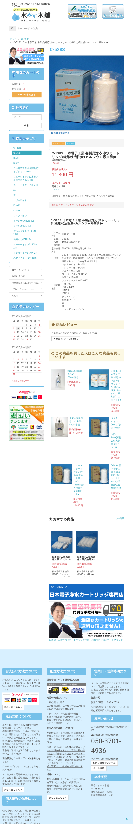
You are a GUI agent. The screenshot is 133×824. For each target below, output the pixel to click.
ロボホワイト (20, 200)
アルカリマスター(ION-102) (24, 233)
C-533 (16, 158)
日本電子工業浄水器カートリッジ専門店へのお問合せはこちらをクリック (86, 640)
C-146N (17, 148)
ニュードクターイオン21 (25, 185)
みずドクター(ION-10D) (25, 258)
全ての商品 (118, 518)
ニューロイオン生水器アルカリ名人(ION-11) (25, 178)
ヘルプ (27, 295)
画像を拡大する (60, 133)
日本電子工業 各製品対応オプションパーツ (25, 170)
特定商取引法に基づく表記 (27, 282)
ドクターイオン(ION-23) (25, 253)
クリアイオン (20, 215)
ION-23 (16, 210)
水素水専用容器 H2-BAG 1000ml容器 (75, 374)
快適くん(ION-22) (22, 239)
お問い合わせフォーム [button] (104, 763)
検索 (26, 125)
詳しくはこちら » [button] (13, 707)
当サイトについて (27, 269)
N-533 (16, 163)
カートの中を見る (26, 94)
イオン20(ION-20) (22, 226)
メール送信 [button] (98, 768)
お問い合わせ (27, 276)
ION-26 (16, 205)
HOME (12, 39)
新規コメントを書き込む (66, 339)
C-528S (55, 189)
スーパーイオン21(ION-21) (25, 246)
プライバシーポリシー (27, 289)
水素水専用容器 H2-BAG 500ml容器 (76, 421)
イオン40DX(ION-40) (23, 221)
